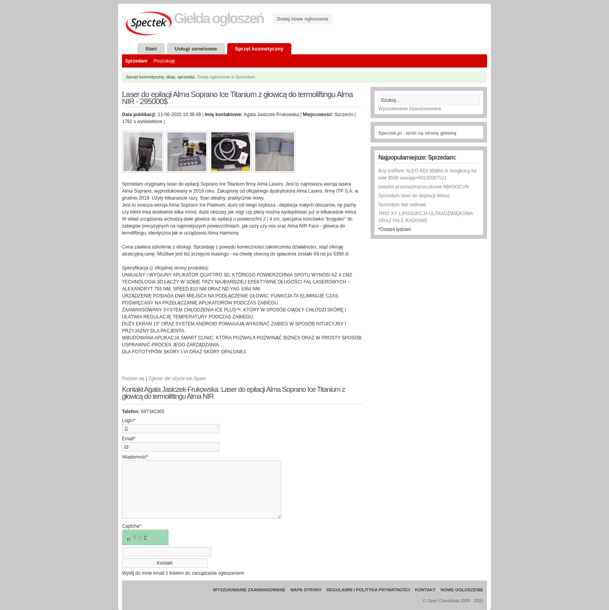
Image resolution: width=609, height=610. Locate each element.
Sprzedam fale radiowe (402, 204)
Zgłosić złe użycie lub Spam (177, 378)
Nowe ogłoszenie (462, 589)
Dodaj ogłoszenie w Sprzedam (226, 77)
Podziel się (133, 378)
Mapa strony (306, 589)
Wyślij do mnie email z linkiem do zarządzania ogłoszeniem (183, 573)
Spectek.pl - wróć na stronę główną (417, 133)
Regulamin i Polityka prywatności (368, 589)
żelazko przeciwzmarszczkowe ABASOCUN (423, 186)
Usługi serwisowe (196, 49)
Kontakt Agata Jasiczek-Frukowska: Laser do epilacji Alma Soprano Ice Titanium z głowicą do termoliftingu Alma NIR (233, 393)
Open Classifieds (443, 600)
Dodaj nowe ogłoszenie (303, 19)
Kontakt (425, 589)
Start (151, 49)
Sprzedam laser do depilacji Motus (413, 195)
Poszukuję (164, 61)
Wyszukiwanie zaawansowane (409, 108)
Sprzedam (136, 61)
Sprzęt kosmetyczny (259, 49)
